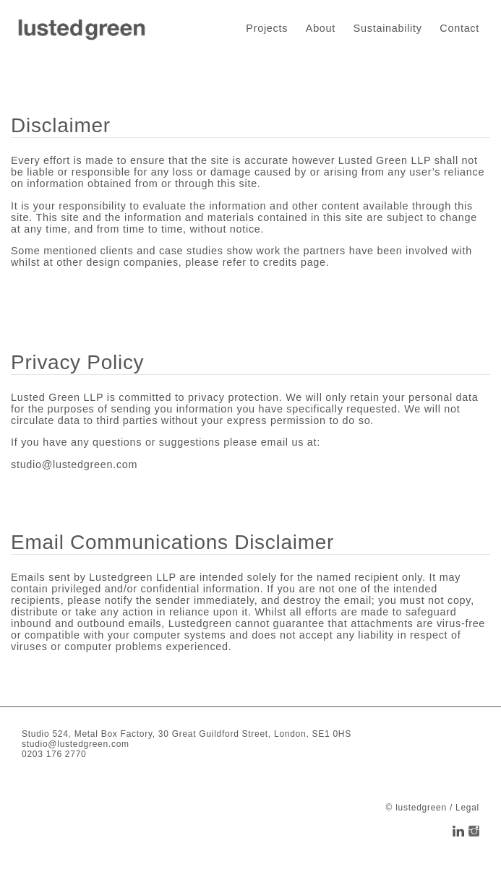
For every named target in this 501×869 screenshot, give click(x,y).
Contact (459, 28)
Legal (467, 808)
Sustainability (388, 28)
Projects (267, 28)
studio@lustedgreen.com (74, 464)
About (320, 28)
